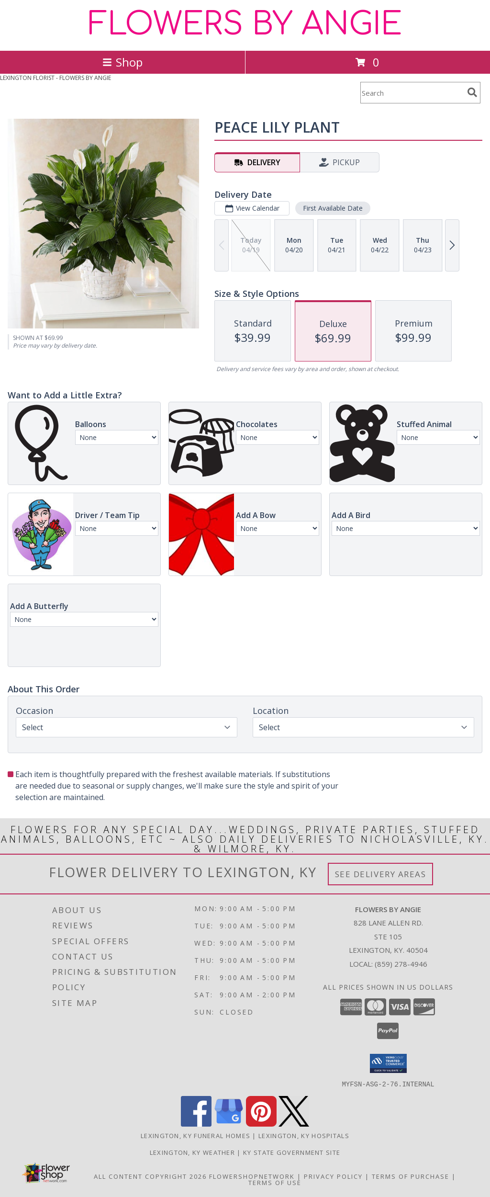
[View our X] (293, 1123)
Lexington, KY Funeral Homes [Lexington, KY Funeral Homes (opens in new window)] (195, 1135)
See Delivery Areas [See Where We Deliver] (380, 874)
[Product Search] (412, 92)
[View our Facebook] (196, 1123)
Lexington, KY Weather (192, 1152)
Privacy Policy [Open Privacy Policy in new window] (333, 1176)
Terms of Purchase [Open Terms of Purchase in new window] (410, 1176)
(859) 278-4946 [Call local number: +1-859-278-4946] (401, 964)
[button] (388, 1063)
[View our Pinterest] (261, 1123)
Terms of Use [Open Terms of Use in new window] (274, 1182)
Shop (122, 62)
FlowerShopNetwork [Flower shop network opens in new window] (252, 1176)
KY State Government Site (291, 1152)
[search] (472, 92)
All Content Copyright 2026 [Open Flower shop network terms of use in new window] (150, 1176)
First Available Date (333, 208)
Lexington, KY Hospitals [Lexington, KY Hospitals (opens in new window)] (303, 1135)
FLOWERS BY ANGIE (245, 24)
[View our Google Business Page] (228, 1123)
